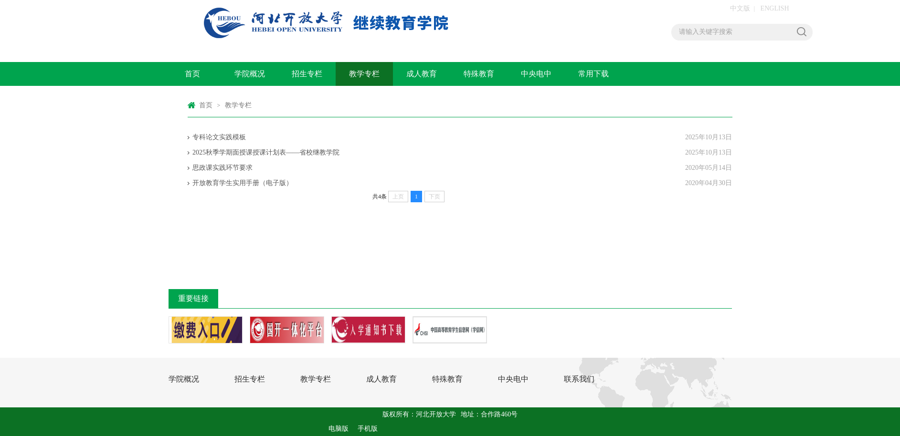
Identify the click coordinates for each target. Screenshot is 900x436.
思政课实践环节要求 (222, 167)
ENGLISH (775, 8)
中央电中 (536, 74)
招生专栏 (307, 74)
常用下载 (593, 74)
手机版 (368, 428)
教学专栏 (364, 74)
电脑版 (338, 428)
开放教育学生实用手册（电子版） (242, 183)
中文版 (740, 8)
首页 (192, 74)
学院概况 (249, 74)
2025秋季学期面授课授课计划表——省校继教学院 (265, 152)
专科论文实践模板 (219, 137)
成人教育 (421, 74)
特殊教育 (479, 74)
